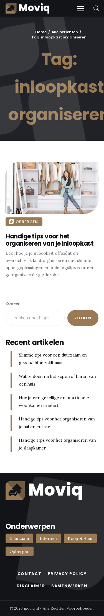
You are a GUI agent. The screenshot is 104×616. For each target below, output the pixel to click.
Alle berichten (65, 32)
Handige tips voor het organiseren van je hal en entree (57, 423)
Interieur (48, 538)
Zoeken (13, 303)
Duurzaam (19, 538)
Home (41, 32)
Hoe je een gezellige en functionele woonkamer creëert (54, 401)
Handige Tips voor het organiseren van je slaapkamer (57, 444)
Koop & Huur (80, 538)
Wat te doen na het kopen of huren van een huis (57, 380)
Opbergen (25, 222)
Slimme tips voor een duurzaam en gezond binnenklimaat (53, 359)
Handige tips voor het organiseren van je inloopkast (48, 240)
